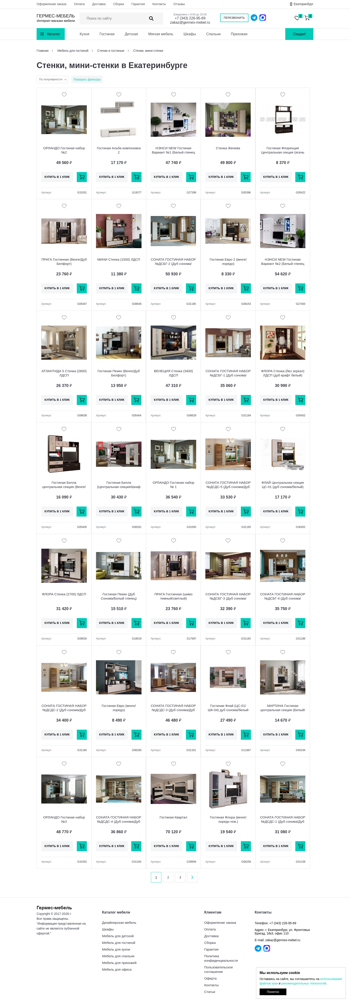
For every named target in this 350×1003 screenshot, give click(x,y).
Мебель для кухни (116, 949)
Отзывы (179, 4)
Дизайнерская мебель (119, 922)
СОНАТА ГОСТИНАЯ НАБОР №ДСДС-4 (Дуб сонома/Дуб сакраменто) (118, 821)
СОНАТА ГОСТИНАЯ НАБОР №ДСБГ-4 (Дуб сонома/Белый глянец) (282, 598)
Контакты (159, 4)
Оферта (210, 978)
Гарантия (138, 4)
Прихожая (239, 34)
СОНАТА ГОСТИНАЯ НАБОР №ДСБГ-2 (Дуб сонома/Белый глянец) (173, 263)
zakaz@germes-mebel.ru (190, 22)
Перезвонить (234, 17)
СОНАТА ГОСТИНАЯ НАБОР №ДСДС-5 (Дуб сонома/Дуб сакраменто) (228, 487)
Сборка (118, 4)
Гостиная (107, 34)
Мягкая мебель (160, 34)
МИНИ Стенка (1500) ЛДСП (118, 259)
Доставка (99, 4)
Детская (131, 34)
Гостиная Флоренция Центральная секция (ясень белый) (282, 152)
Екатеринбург (303, 4)
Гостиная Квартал (173, 817)
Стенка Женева (228, 148)
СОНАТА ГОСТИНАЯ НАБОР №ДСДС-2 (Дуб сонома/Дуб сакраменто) (64, 710)
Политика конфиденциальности (221, 958)
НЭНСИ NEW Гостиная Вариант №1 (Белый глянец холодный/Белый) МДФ (173, 152)
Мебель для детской (118, 936)
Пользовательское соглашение (218, 969)
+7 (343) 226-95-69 (190, 18)
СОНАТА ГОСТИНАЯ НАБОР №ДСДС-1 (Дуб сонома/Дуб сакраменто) (282, 821)
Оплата (79, 4)
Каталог (53, 34)
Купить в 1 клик (57, 177)
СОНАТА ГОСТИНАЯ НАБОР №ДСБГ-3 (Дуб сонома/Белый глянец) (228, 598)
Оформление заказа (51, 4)
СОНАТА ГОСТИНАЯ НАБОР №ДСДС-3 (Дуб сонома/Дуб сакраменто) (173, 710)
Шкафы (189, 34)
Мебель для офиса (117, 969)
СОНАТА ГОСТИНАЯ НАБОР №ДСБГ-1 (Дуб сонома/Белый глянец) (228, 375)
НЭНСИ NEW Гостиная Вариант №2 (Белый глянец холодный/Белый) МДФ (282, 263)
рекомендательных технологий (303, 983)
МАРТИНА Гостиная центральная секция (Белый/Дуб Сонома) (282, 710)
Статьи (209, 992)
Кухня (84, 34)
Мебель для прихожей (119, 963)
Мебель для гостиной (118, 943)
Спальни (213, 34)
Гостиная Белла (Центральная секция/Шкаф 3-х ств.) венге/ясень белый (119, 487)
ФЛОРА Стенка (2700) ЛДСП (64, 594)
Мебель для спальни (118, 956)
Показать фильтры (87, 79)
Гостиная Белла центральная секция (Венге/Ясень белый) (64, 487)
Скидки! (299, 34)
